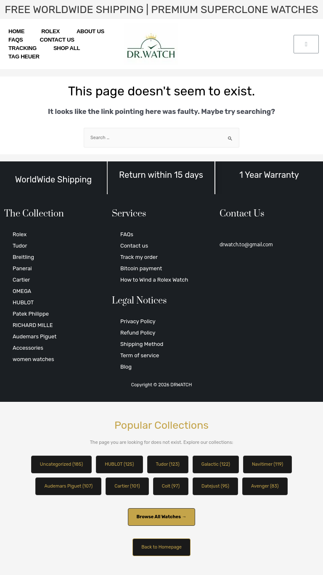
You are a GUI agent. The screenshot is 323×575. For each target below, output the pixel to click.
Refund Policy (137, 333)
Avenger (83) (264, 486)
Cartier (21, 280)
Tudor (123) (168, 464)
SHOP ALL (66, 48)
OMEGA (22, 291)
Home (16, 31)
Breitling (23, 257)
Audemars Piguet (34, 336)
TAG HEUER (24, 56)
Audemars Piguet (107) (68, 486)
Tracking (22, 48)
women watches (33, 359)
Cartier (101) (127, 486)
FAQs (15, 40)
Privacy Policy (138, 321)
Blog (126, 367)
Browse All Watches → (162, 517)
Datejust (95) (215, 486)
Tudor (20, 246)
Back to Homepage (161, 547)
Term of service (139, 355)
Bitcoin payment (141, 268)
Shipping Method (141, 344)
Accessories (28, 348)
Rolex (50, 31)
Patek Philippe (31, 314)
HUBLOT (23, 302)
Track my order (139, 257)
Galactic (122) (215, 464)
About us (90, 31)
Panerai (22, 268)
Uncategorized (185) (61, 464)
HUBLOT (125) (119, 464)
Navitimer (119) (267, 464)
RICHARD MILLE (33, 325)
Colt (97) (171, 486)
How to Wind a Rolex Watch (154, 280)
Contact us (57, 40)
